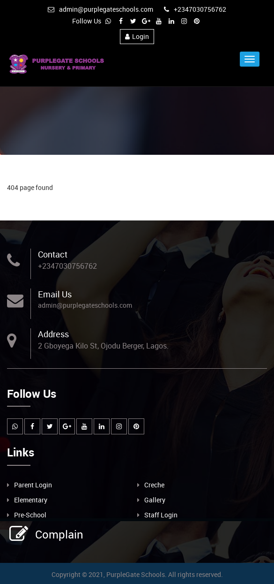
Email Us (55, 294)
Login (137, 36)
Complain (58, 534)
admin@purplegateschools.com (100, 9)
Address (53, 334)
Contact (52, 254)
